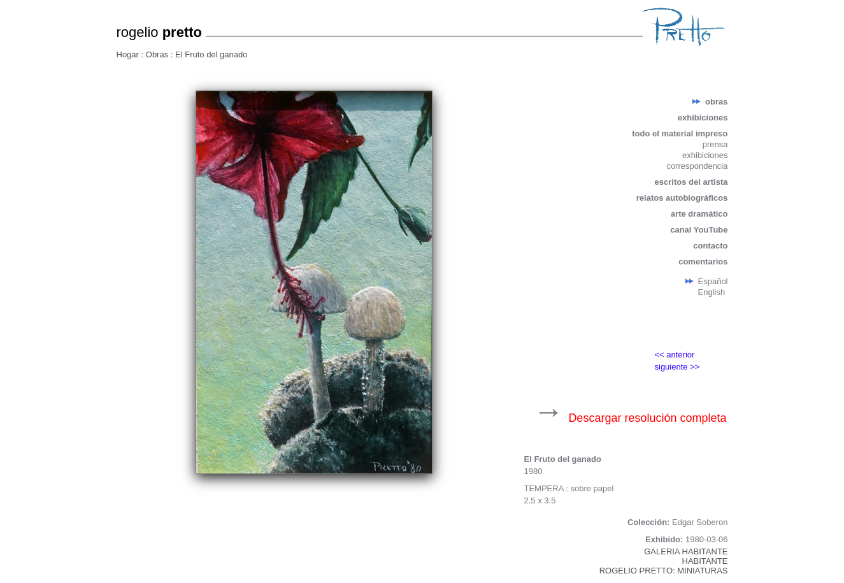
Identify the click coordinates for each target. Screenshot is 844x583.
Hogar (129, 54)
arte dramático (699, 214)
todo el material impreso (679, 133)
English (712, 292)
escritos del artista (691, 182)
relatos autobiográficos (682, 198)
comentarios (702, 261)
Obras (158, 54)
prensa (715, 144)
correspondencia (696, 166)
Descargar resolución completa (647, 418)
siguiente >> (677, 366)
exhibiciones (703, 117)
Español (713, 281)
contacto (710, 245)
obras (716, 101)
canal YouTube (698, 229)
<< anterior (675, 354)
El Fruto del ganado (211, 54)
